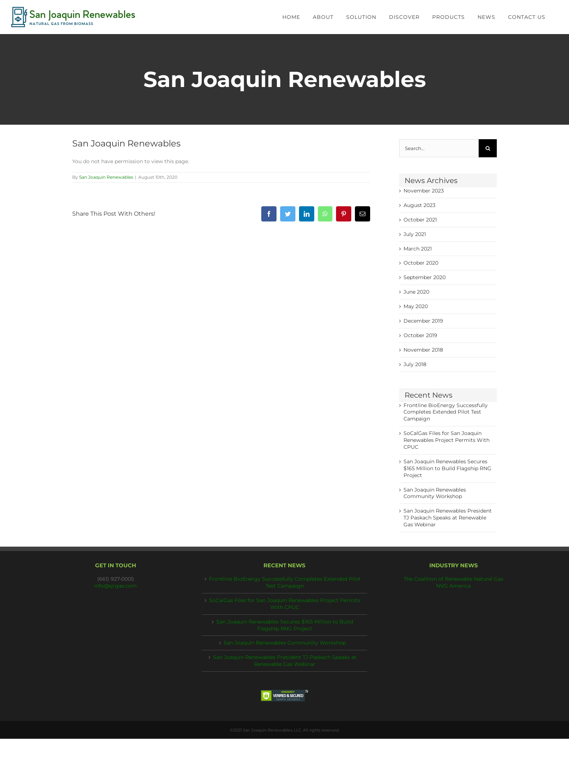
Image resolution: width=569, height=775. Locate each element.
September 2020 (425, 277)
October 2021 (420, 220)
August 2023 (419, 205)
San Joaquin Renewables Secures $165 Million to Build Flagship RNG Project (447, 468)
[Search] (488, 148)
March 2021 (418, 249)
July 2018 (415, 364)
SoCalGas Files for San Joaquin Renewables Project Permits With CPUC (447, 440)
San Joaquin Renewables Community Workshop (285, 643)
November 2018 (423, 350)
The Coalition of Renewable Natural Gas (453, 579)
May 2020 (416, 306)
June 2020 (416, 292)
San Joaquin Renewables (106, 177)
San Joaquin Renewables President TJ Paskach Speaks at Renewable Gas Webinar (448, 517)
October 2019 (420, 335)
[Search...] (439, 148)
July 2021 (415, 234)
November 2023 (424, 191)
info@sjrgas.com (115, 586)
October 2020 (421, 263)
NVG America (453, 586)
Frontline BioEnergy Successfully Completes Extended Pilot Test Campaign (446, 412)
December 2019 (423, 321)
